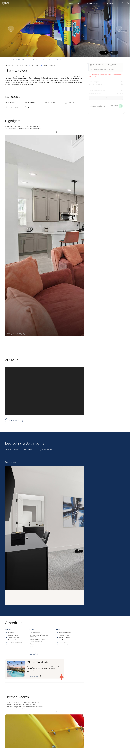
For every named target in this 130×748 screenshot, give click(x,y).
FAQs (8, 730)
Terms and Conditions (7, 745)
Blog (7, 725)
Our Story (9, 721)
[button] (65, 637)
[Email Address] (102, 723)
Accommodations (48, 59)
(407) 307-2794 (32, 727)
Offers (110, 3)
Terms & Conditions (116, 728)
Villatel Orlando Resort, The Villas (28, 59)
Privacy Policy (101, 731)
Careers (9, 734)
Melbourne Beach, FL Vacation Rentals (78, 745)
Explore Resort (91, 535)
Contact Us (31, 721)
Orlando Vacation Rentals (58, 745)
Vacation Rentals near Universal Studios (38, 745)
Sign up (83, 737)
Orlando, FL (10, 59)
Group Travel (93, 3)
